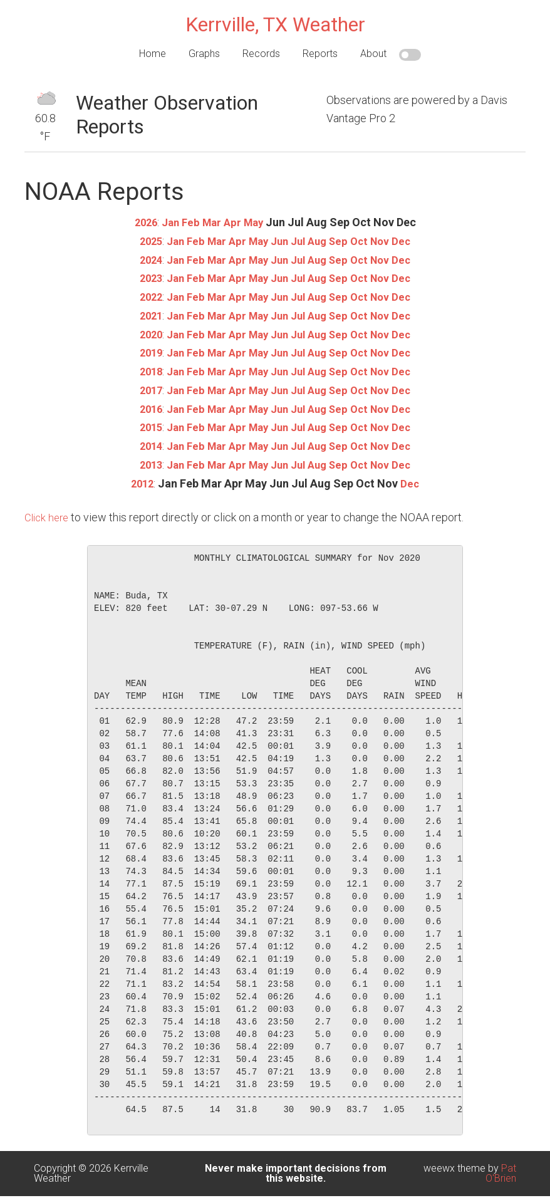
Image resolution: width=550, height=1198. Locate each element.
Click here (48, 512)
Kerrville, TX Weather (275, 24)
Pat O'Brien (500, 1168)
